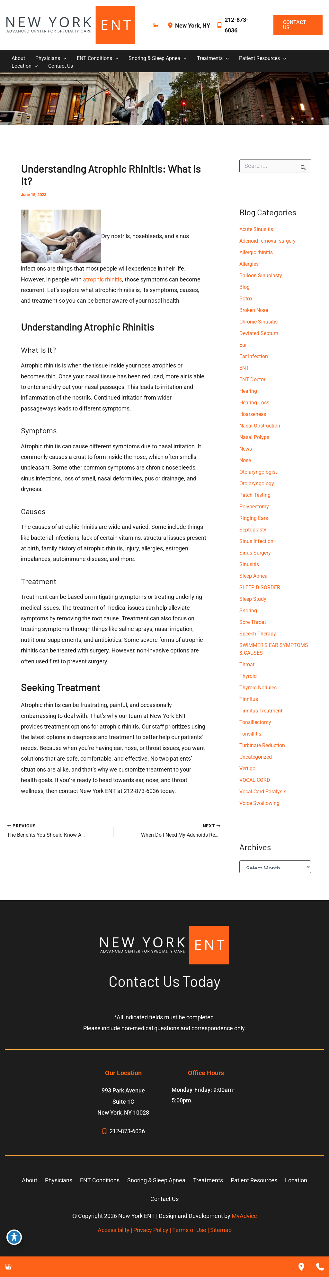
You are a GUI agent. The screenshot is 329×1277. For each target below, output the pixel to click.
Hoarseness (252, 414)
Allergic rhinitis (256, 252)
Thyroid (248, 676)
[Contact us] (320, 1266)
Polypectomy (254, 507)
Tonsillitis (250, 734)
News (245, 449)
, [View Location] (192, 25)
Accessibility (113, 1230)
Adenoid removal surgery (267, 241)
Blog (244, 287)
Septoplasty (252, 530)
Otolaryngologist (258, 472)
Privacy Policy (150, 1230)
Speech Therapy (257, 634)
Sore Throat (252, 622)
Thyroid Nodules (258, 688)
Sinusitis (249, 564)
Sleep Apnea (253, 576)
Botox (246, 299)
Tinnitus (248, 699)
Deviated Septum (258, 333)
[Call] (238, 25)
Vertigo (247, 768)
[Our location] (301, 1266)
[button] (295, 25)
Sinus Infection (256, 541)
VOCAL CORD (254, 780)
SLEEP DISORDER (259, 587)
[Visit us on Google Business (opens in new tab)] (156, 25)
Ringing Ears (253, 518)
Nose (245, 460)
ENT (244, 368)
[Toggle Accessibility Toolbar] (14, 1237)
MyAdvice (244, 1215)
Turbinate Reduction (262, 745)
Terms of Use (189, 1230)
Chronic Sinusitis (258, 322)
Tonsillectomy (255, 722)
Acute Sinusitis (256, 229)
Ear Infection (253, 356)
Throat (246, 664)
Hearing (248, 391)
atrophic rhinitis (102, 279)
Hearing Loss (254, 403)
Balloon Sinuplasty (260, 275)
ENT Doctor (252, 379)
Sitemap (221, 1230)
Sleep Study (252, 599)
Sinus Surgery (255, 553)
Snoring (248, 611)
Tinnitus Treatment (260, 711)
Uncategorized (255, 757)
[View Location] (171, 25)
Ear (243, 345)
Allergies (249, 264)
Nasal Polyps (254, 437)
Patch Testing (255, 495)
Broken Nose (253, 310)
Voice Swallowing (259, 803)
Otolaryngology (256, 483)
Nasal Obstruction (259, 426)
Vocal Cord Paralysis (262, 792)
